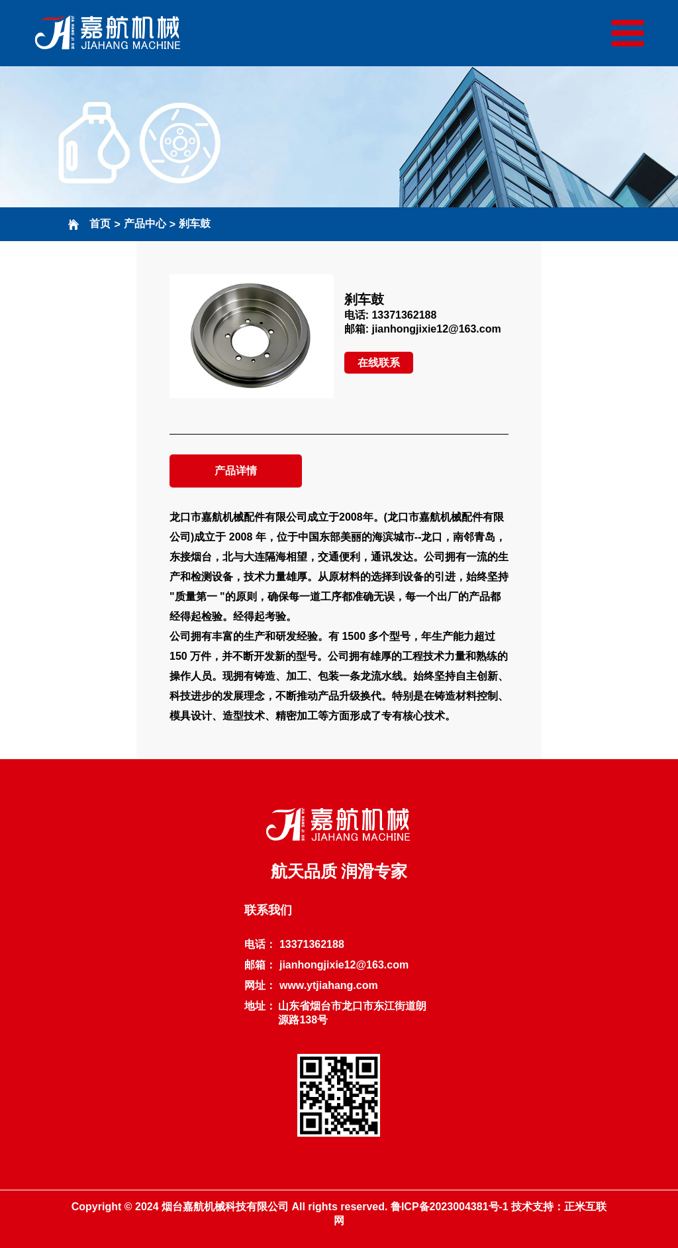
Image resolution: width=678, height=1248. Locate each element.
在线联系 (379, 362)
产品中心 (145, 223)
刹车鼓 (195, 223)
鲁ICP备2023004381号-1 (449, 1206)
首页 (100, 223)
